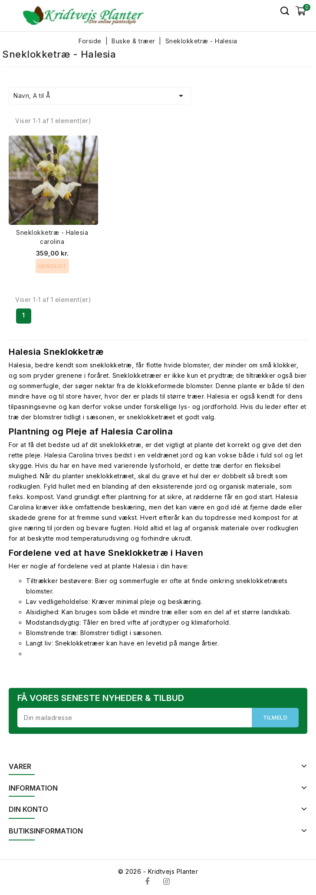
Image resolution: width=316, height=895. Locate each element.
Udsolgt (52, 266)
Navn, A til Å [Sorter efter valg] (99, 96)
